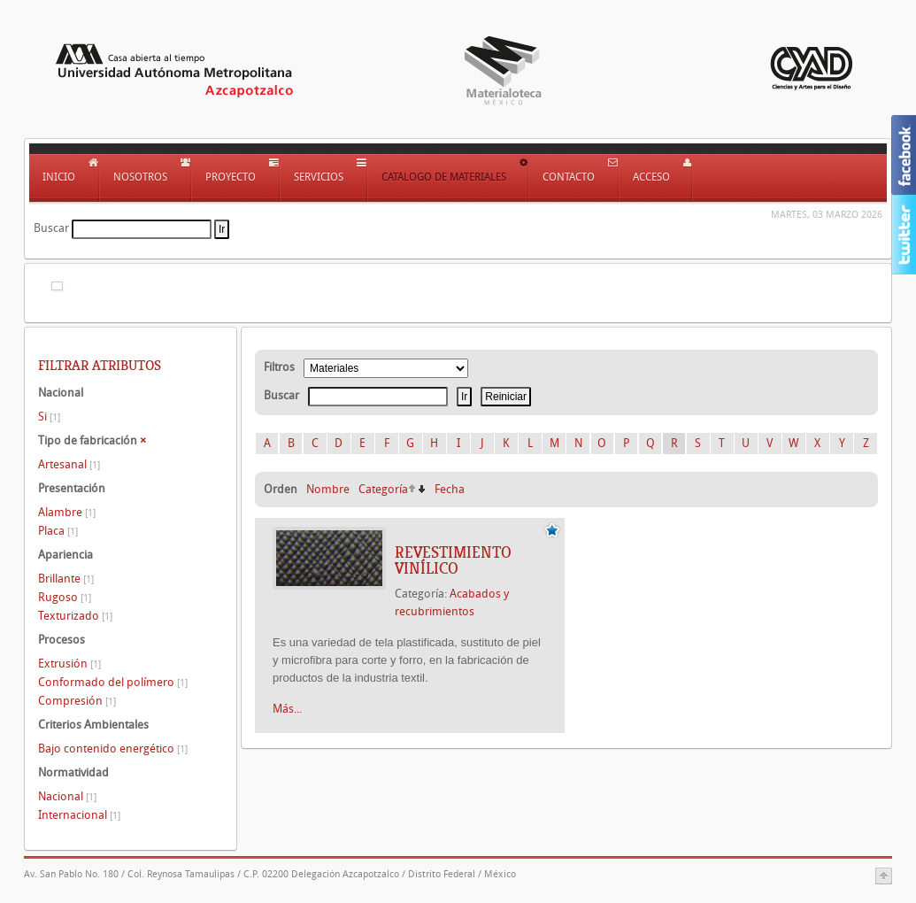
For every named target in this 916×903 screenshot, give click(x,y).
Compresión (77, 700)
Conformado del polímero (113, 682)
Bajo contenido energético (113, 748)
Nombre (328, 489)
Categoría (383, 489)
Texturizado (75, 615)
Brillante (66, 578)
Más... (287, 708)
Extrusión (69, 663)
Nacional (67, 796)
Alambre (67, 512)
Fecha (450, 489)
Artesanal (69, 464)
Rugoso (64, 597)
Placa (58, 530)
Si (49, 416)
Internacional (79, 815)
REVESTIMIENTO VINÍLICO (453, 560)
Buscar (51, 228)
